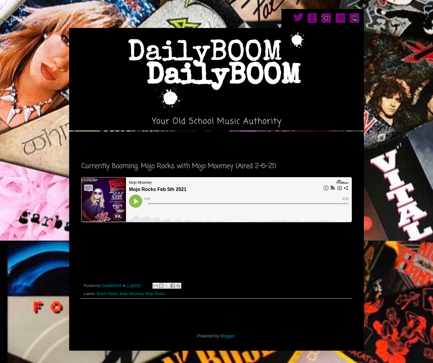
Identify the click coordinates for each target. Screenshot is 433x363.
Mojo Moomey (131, 294)
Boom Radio (107, 294)
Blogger (227, 336)
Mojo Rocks (155, 294)
